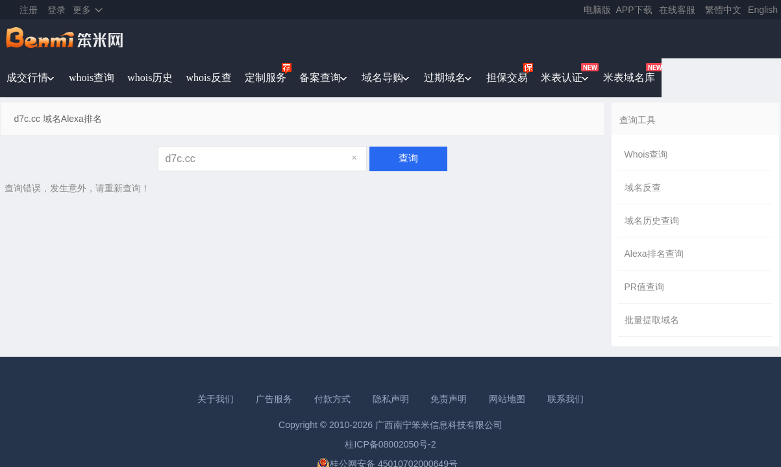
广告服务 (274, 399)
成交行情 (27, 77)
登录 (56, 10)
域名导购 (382, 77)
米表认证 (561, 77)
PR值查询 (644, 286)
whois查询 (91, 77)
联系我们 (565, 399)
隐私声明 (391, 399)
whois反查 (208, 77)
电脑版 (597, 10)
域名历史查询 (652, 220)
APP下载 (634, 10)
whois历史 (150, 77)
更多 (82, 10)
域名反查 (643, 187)
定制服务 (265, 77)
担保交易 (507, 77)
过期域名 (444, 77)
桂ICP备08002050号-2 (390, 444)
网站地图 (507, 399)
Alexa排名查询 (654, 253)
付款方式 (332, 399)
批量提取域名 (652, 320)
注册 (28, 10)
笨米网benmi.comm (65, 38)
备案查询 (320, 77)
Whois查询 (646, 154)
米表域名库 (629, 77)
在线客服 (677, 10)
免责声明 (448, 399)
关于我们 (215, 399)
